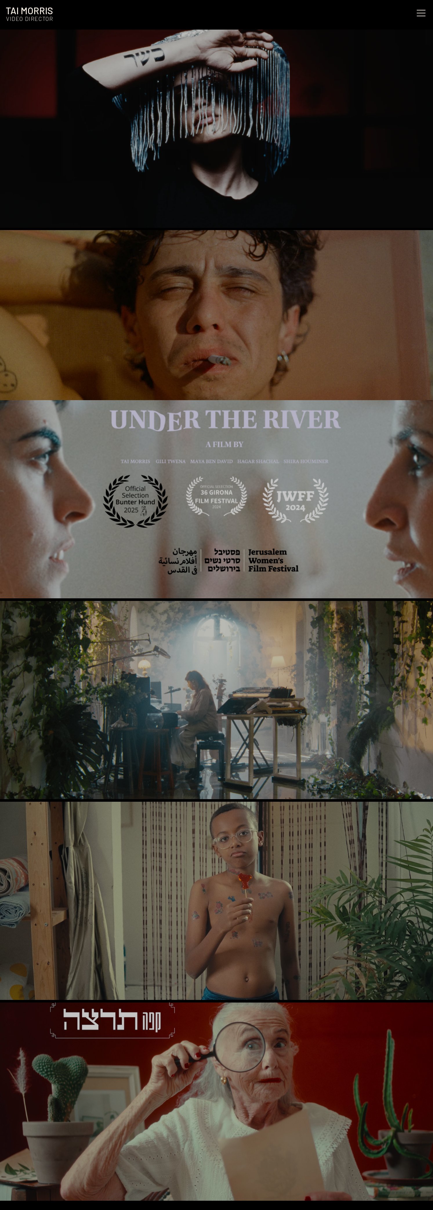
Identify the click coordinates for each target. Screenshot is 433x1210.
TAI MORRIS (29, 10)
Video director (29, 18)
